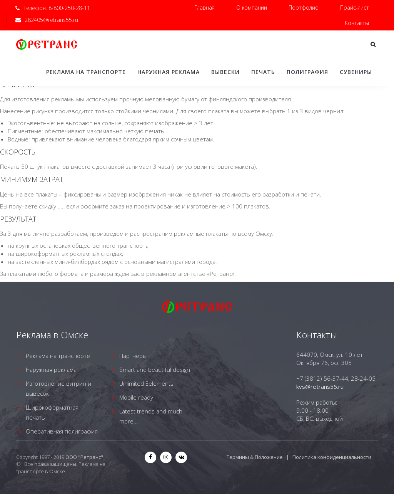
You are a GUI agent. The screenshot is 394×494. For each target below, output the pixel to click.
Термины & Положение (255, 457)
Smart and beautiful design (154, 369)
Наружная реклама (168, 72)
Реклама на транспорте (86, 72)
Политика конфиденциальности (331, 457)
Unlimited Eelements (146, 383)
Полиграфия (307, 72)
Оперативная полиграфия (62, 431)
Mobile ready (136, 397)
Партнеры (133, 356)
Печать (263, 72)
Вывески (225, 72)
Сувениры (356, 72)
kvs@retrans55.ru (320, 386)
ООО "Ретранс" (84, 457)
